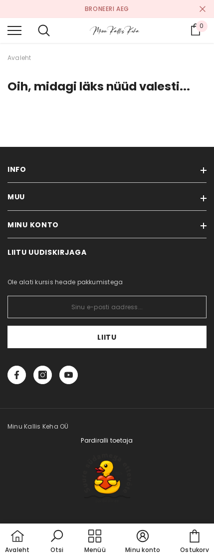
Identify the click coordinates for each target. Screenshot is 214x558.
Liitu (107, 337)
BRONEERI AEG (107, 8)
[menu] (14, 30)
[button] (56, 542)
